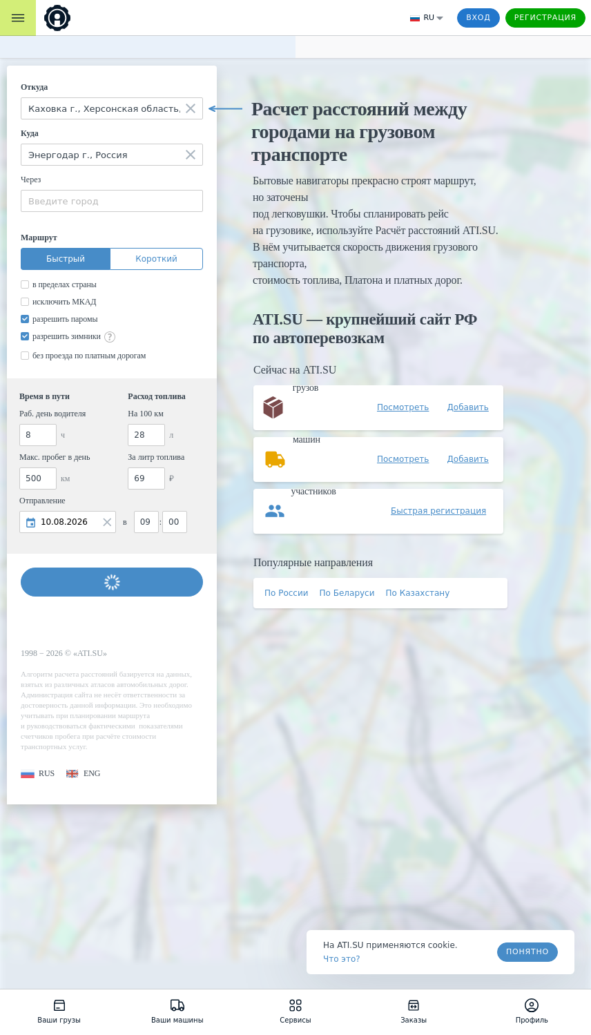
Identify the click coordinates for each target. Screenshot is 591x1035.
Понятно (527, 951)
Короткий (156, 259)
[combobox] (112, 108)
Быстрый (65, 259)
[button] (38, 773)
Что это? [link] (341, 959)
